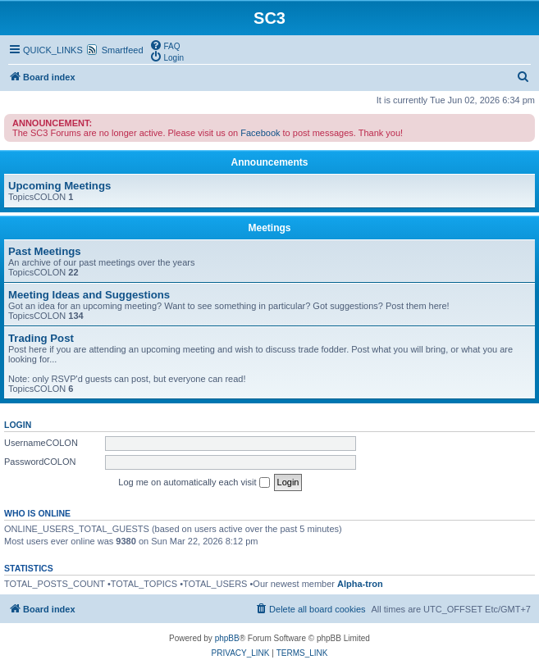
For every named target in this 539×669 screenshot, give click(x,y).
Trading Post (41, 338)
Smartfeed (123, 50)
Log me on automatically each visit (193, 483)
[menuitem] (164, 45)
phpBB (227, 638)
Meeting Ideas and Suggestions (89, 295)
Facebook (260, 133)
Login (17, 425)
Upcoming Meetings (59, 186)
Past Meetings (44, 251)
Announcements (269, 162)
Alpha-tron (360, 584)
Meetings (269, 228)
